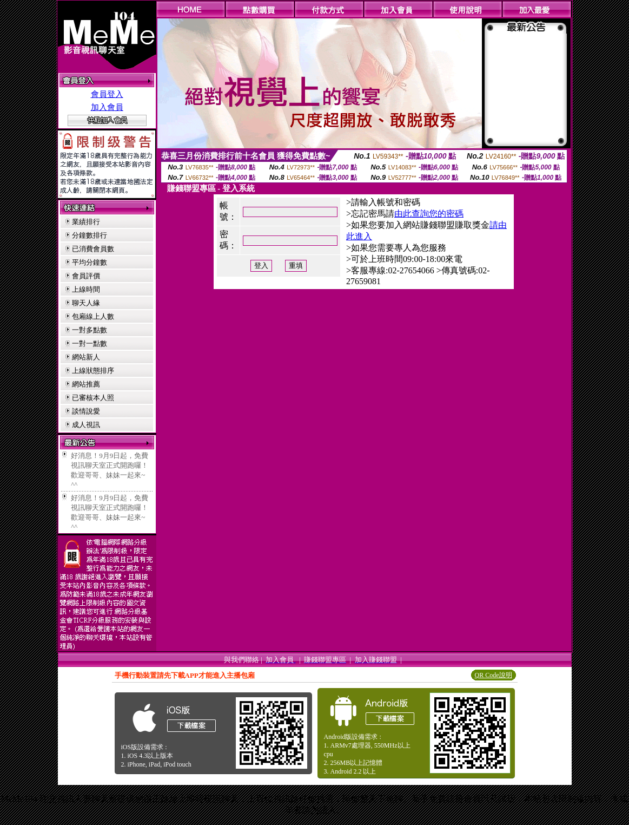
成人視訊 (86, 425)
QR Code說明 (493, 675)
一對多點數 (89, 330)
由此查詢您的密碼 (429, 213)
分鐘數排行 (89, 235)
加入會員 (107, 107)
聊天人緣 (86, 303)
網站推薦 (86, 384)
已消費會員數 (93, 249)
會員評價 (86, 276)
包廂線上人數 (93, 316)
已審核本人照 (93, 398)
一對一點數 (89, 343)
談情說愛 (86, 411)
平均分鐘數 (89, 262)
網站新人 (86, 357)
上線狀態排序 (93, 370)
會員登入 (107, 94)
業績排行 (86, 222)
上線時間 (86, 289)
